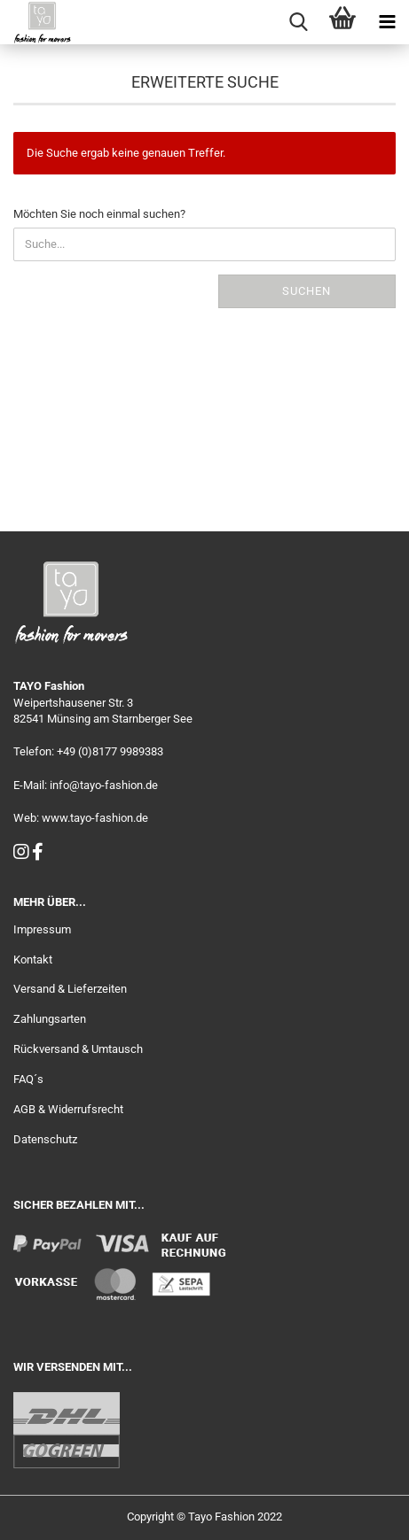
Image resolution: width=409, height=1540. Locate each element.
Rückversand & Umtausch (78, 1049)
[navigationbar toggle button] (387, 22)
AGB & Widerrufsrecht (68, 1109)
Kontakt (32, 959)
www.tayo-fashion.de (95, 817)
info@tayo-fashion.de (104, 785)
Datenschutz (45, 1139)
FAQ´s (28, 1079)
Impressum (42, 929)
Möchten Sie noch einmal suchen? (99, 214)
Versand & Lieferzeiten (70, 988)
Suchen (306, 291)
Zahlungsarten (49, 1018)
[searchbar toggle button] (298, 22)
